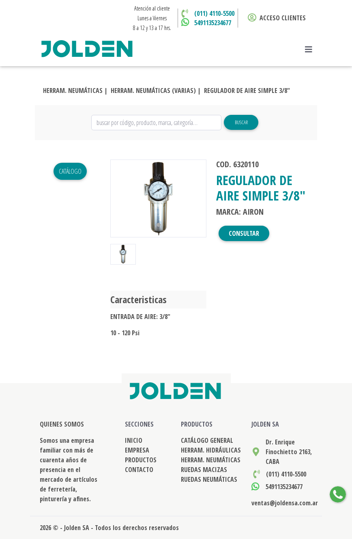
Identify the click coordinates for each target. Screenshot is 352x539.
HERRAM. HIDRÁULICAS (211, 450)
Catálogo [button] (70, 171)
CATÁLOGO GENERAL (207, 440)
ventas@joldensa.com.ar (284, 502)
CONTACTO (139, 469)
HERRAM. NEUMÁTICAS (210, 459)
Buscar (241, 122)
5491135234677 (212, 22)
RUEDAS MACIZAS (204, 469)
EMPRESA (137, 450)
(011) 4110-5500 (214, 13)
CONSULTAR (244, 233)
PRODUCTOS (141, 459)
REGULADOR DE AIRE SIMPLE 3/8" (247, 90)
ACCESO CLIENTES (277, 17)
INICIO (133, 440)
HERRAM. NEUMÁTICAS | (75, 90)
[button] (117, 198)
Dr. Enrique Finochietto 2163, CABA (289, 452)
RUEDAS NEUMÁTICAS (209, 479)
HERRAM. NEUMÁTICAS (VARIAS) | (156, 90)
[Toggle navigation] (311, 49)
